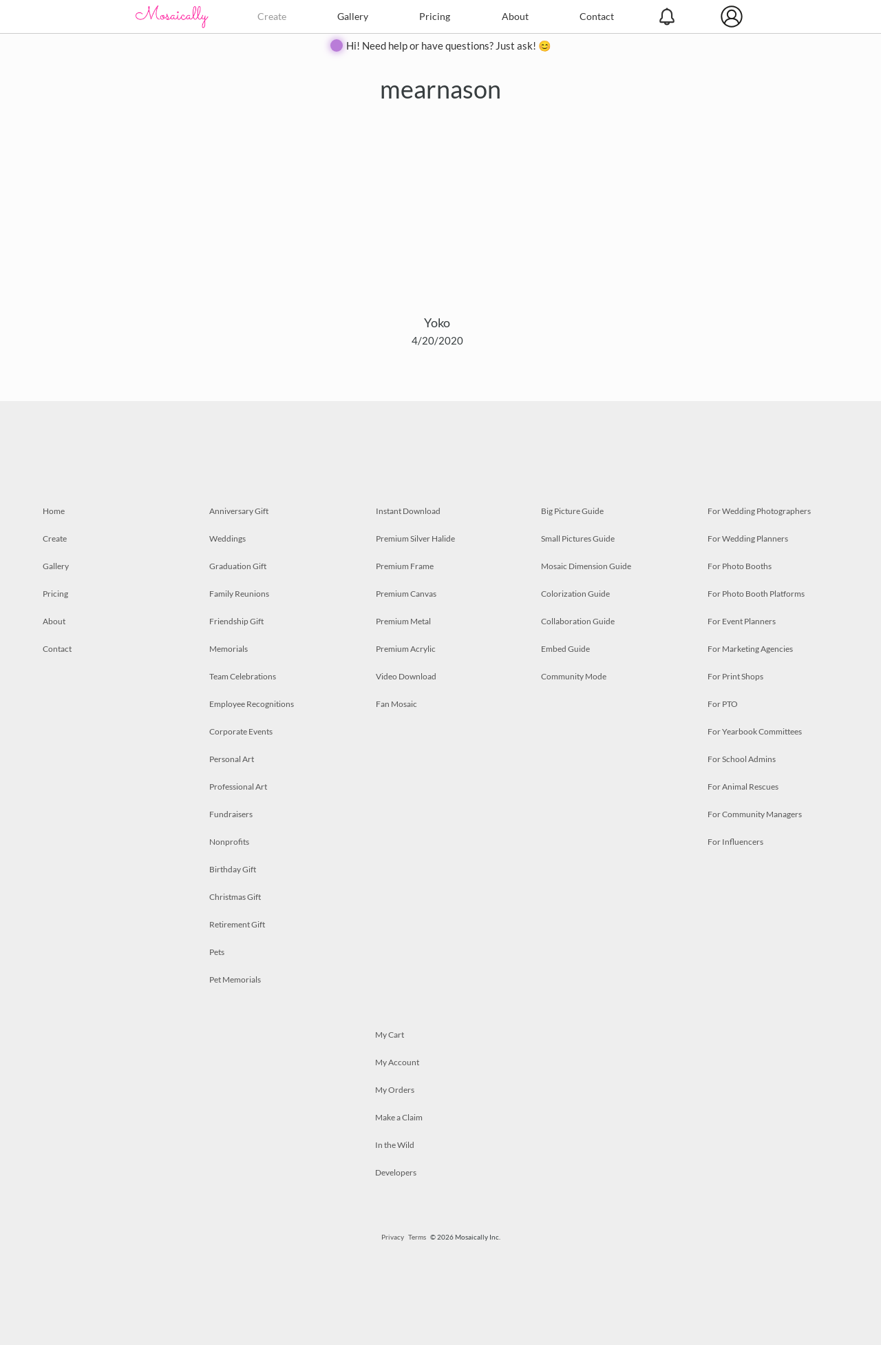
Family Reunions (239, 593)
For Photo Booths (740, 566)
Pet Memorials (235, 979)
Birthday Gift (232, 869)
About (515, 16)
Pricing (434, 16)
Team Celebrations (242, 676)
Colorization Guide (575, 593)
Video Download (406, 676)
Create (271, 16)
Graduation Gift (237, 566)
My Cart (389, 1034)
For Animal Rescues (743, 786)
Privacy (392, 1237)
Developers (395, 1172)
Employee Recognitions (251, 704)
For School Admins (742, 759)
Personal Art (231, 759)
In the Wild (394, 1145)
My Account (397, 1062)
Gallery (352, 16)
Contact (597, 16)
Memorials (228, 649)
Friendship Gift (236, 621)
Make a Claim (399, 1117)
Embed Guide (565, 649)
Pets (216, 952)
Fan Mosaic (396, 704)
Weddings (227, 538)
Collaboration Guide (578, 621)
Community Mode (573, 676)
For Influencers (735, 841)
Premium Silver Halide (415, 538)
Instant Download (408, 511)
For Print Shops (735, 676)
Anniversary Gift (238, 511)
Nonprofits (229, 841)
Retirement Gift (237, 924)
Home (54, 511)
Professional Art (238, 786)
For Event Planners (742, 621)
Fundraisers (231, 814)
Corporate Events (241, 731)
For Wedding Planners (748, 538)
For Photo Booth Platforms (756, 593)
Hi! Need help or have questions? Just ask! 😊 (448, 45)
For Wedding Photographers (759, 511)
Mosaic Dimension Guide (586, 566)
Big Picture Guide (572, 511)
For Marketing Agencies (750, 649)
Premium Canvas (406, 593)
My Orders (394, 1090)
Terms (417, 1237)
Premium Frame (405, 566)
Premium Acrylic (406, 649)
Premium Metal (403, 621)
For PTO (723, 704)
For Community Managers (755, 814)
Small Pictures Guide (578, 538)
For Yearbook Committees (755, 731)
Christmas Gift (235, 897)
